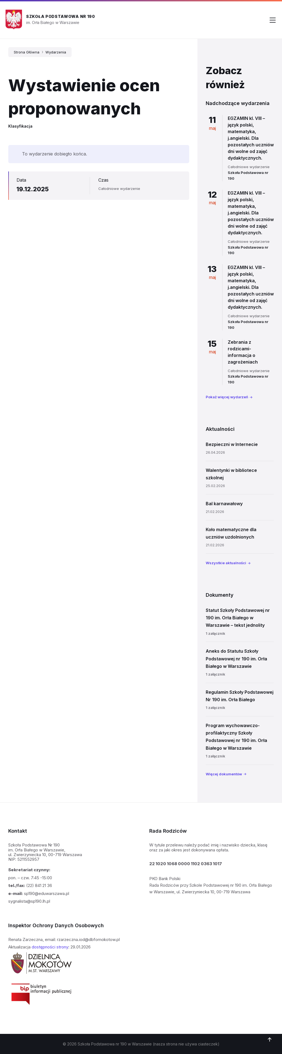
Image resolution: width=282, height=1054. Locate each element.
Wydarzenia (55, 52)
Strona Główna (26, 52)
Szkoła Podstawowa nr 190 (60, 16)
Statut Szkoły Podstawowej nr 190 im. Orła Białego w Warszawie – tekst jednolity (238, 617)
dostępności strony (50, 947)
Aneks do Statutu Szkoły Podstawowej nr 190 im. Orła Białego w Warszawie (236, 658)
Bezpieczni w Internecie (232, 444)
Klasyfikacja (20, 126)
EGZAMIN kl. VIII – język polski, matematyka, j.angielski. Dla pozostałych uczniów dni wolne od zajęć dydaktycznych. (251, 138)
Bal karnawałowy (224, 503)
